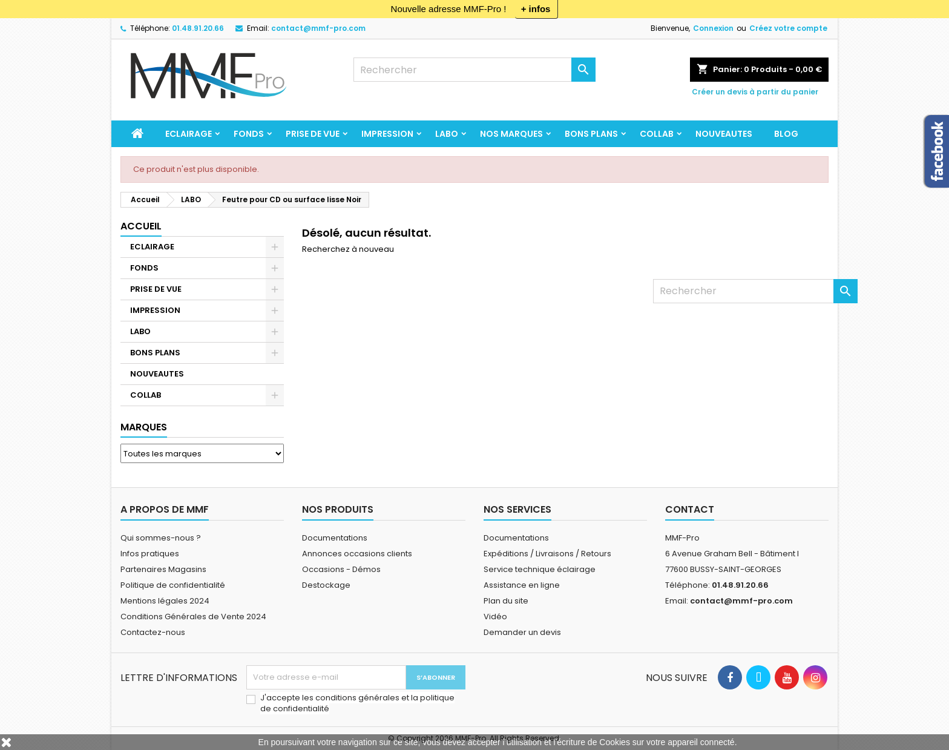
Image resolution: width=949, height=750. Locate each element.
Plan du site (506, 601)
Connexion (713, 28)
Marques (143, 427)
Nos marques (511, 134)
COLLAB (657, 134)
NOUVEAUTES (723, 134)
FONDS (249, 134)
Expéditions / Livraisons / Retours (547, 553)
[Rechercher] (474, 70)
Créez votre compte (788, 28)
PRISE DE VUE (313, 134)
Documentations (334, 538)
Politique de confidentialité (172, 585)
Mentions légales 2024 (164, 601)
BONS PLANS (591, 134)
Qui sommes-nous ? (160, 538)
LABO (446, 134)
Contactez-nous (152, 632)
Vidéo (495, 616)
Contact (689, 509)
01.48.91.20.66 (198, 28)
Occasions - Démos (341, 569)
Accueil (141, 226)
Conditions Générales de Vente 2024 (193, 616)
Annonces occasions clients (357, 553)
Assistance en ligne (522, 585)
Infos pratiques (149, 553)
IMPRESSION (387, 134)
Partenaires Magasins (163, 569)
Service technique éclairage (540, 569)
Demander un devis (522, 632)
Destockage (326, 585)
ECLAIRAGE (188, 134)
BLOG (786, 134)
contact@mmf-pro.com (318, 28)
